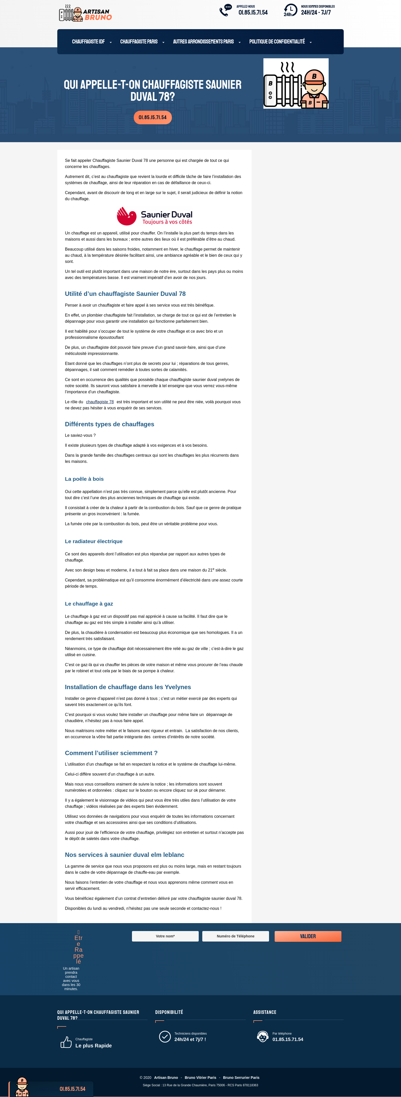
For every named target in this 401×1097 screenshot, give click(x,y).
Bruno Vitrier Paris (200, 1078)
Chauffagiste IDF (88, 42)
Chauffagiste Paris (139, 42)
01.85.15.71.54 (253, 12)
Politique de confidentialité (277, 42)
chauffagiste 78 (100, 402)
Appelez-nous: (62, 1089)
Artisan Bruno (165, 1078)
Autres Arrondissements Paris (203, 42)
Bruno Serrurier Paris (242, 1078)
